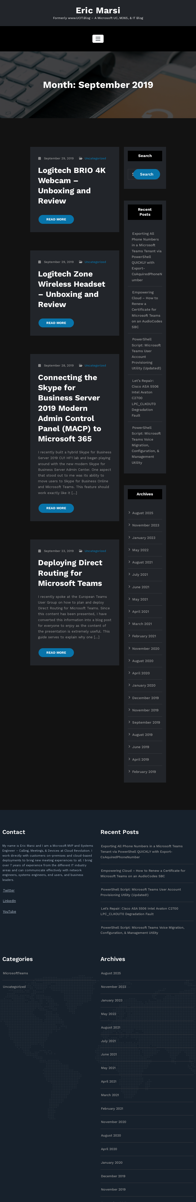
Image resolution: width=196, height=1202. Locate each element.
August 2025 (141, 453)
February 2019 (143, 699)
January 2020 (142, 617)
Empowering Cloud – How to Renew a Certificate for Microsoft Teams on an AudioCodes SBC (147, 296)
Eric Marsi (98, 9)
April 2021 (140, 547)
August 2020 (141, 594)
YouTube (9, 837)
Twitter (7, 817)
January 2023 (142, 477)
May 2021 (139, 535)
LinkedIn (9, 828)
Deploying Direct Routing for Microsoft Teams (67, 528)
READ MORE (55, 204)
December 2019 (144, 629)
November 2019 (144, 641)
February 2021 (143, 571)
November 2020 (144, 582)
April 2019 (140, 688)
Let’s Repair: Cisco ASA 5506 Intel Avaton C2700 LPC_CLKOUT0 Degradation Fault (146, 360)
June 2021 (140, 524)
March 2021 (141, 559)
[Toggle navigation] (98, 38)
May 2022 (139, 488)
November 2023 (144, 465)
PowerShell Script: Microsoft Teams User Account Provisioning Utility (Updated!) (146, 328)
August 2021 (141, 500)
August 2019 (141, 664)
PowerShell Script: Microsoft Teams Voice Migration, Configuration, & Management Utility (146, 393)
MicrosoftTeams (14, 889)
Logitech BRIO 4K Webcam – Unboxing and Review (73, 177)
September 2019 (144, 652)
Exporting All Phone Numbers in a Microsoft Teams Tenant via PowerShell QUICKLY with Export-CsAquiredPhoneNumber (146, 252)
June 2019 (140, 676)
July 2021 (139, 512)
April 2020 (140, 606)
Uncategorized (95, 157)
